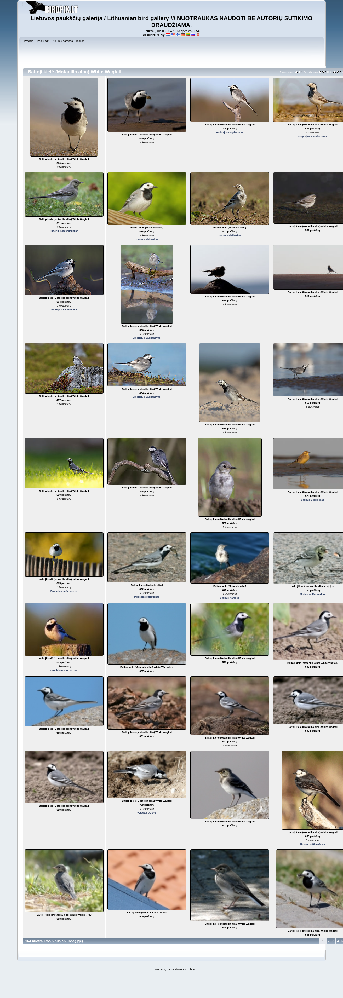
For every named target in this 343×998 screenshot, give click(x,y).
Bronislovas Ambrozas (64, 591)
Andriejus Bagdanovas (229, 132)
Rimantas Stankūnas (312, 844)
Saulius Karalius (229, 597)
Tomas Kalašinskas (146, 239)
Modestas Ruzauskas (146, 596)
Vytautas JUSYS (147, 812)
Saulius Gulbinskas (312, 499)
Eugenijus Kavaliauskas (312, 136)
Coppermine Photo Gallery (181, 969)
